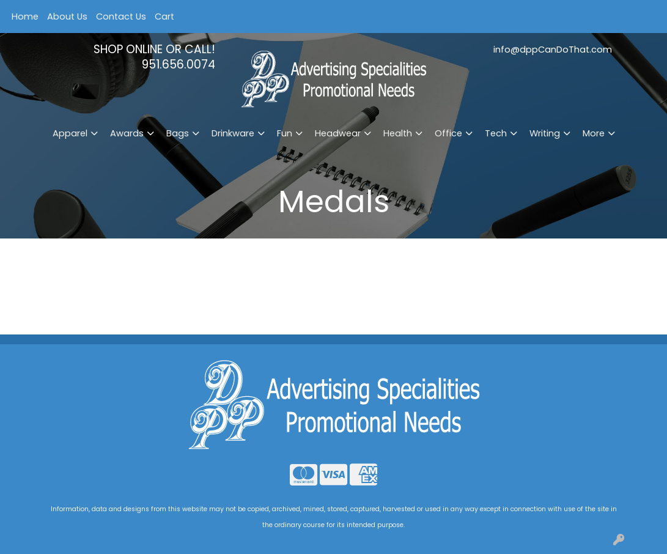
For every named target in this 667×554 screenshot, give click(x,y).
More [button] (594, 133)
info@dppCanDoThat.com (552, 49)
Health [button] (397, 133)
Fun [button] (284, 133)
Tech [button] (496, 133)
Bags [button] (177, 133)
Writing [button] (544, 133)
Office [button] (448, 133)
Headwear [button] (338, 133)
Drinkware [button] (233, 133)
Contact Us (121, 16)
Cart (164, 16)
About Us (67, 16)
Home (25, 16)
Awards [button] (127, 133)
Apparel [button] (70, 133)
